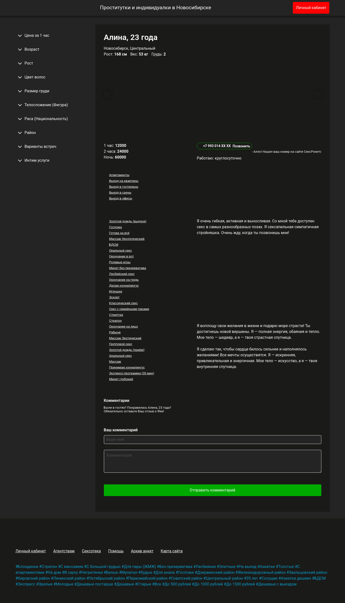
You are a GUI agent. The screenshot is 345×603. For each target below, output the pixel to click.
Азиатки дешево (296, 578)
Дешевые (125, 584)
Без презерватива (175, 566)
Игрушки (115, 291)
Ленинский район (69, 578)
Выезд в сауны (120, 192)
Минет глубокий (121, 379)
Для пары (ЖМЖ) (140, 566)
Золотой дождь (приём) (126, 350)
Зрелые (45, 584)
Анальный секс (120, 356)
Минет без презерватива (127, 268)
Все (158, 584)
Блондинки (28, 566)
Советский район (186, 578)
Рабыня (114, 332)
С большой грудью (104, 566)
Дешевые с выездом (277, 584)
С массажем (71, 566)
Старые (144, 584)
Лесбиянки (206, 566)
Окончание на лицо (123, 326)
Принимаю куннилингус (127, 367)
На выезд (247, 566)
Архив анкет (142, 551)
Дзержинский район (216, 572)
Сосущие (269, 578)
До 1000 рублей (208, 584)
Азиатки (267, 566)
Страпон (115, 320)
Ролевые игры (119, 262)
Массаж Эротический (125, 338)
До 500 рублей (178, 584)
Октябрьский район (107, 578)
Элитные (227, 566)
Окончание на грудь (123, 280)
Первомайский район (148, 578)
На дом (54, 572)
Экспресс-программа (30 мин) (131, 373)
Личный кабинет (311, 7)
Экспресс (26, 584)
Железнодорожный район (262, 572)
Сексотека (91, 551)
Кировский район (34, 578)
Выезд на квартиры (123, 181)
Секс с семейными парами (129, 309)
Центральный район (224, 578)
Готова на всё (119, 233)
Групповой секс (120, 344)
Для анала (165, 572)
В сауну (71, 572)
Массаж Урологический (126, 239)
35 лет (252, 578)
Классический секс (123, 303)
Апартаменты (119, 175)
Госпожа (115, 227)
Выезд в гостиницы (123, 186)
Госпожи (186, 572)
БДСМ (113, 244)
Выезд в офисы (120, 198)
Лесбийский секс (121, 274)
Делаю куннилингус (124, 285)
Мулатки (129, 572)
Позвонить (241, 146)
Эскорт (114, 297)
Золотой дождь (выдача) (127, 221)
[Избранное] (281, 7)
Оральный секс (120, 250)
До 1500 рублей (240, 584)
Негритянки (92, 572)
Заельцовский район (308, 572)
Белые (112, 572)
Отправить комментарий (212, 490)
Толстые (286, 566)
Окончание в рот (121, 256)
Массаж (115, 361)
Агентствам (64, 551)
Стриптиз (116, 315)
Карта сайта (172, 551)
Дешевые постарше (95, 584)
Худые (146, 572)
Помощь (115, 551)
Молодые (64, 584)
